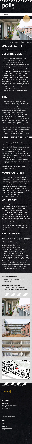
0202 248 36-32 (9, 415)
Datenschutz (4, 426)
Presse (3, 429)
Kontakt (3, 423)
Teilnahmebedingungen (7, 428)
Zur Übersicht (6, 391)
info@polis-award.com (10, 416)
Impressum (4, 425)
